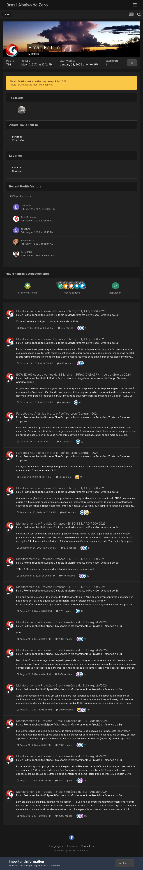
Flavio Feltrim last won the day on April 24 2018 (38, 81)
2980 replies (63, 638)
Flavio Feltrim (23, 314)
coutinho (26, 228)
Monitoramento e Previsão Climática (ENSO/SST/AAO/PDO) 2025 (60, 311)
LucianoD (49, 314)
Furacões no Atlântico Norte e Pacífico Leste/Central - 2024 (57, 413)
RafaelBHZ (27, 252)
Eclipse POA (27, 240)
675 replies (65, 327)
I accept (126, 863)
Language (56, 846)
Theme (72, 846)
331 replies (64, 441)
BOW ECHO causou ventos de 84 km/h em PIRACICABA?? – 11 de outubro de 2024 (73, 374)
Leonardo (26, 205)
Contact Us (87, 846)
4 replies (63, 402)
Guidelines (55, 865)
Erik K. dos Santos (55, 378)
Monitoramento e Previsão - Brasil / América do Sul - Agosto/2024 (62, 622)
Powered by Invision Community (71, 850)
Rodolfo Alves (28, 217)
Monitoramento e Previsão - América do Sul (93, 314)
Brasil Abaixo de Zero (27, 5)
